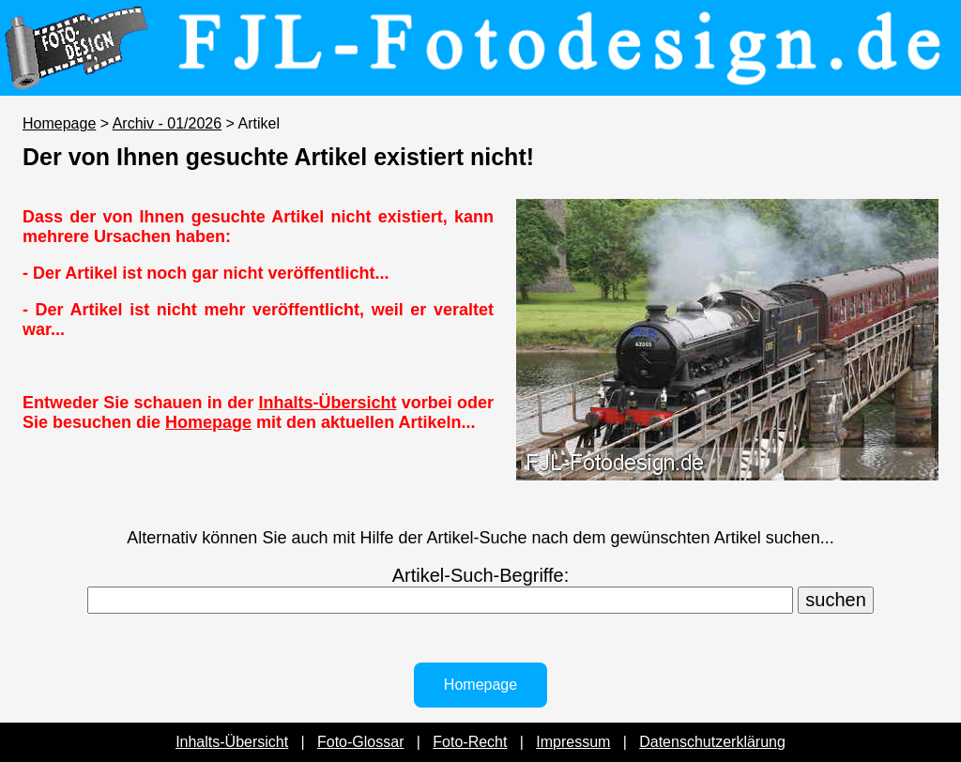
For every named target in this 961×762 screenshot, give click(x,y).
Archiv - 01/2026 (167, 123)
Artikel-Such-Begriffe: (481, 575)
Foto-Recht (470, 742)
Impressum (573, 742)
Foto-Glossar (360, 742)
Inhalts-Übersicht (327, 402)
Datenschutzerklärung (712, 742)
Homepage (59, 123)
